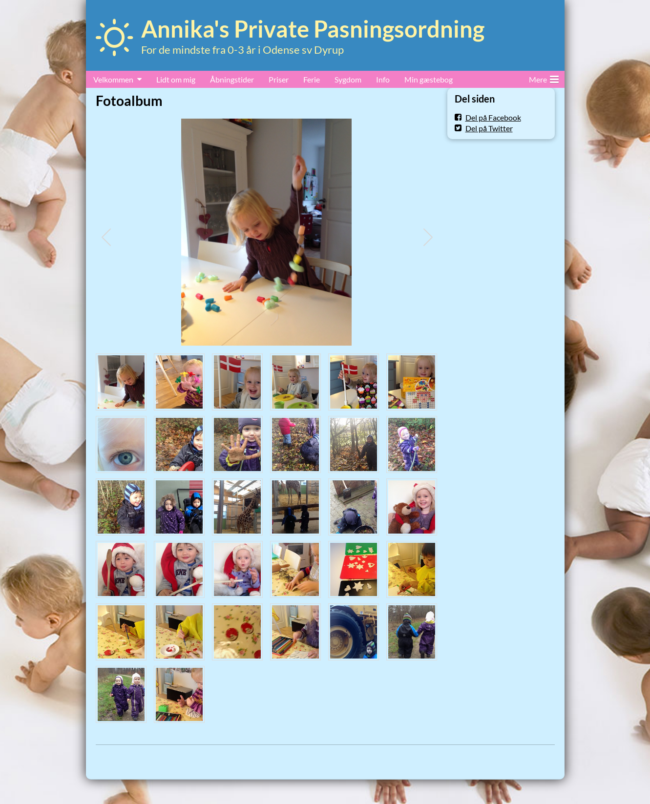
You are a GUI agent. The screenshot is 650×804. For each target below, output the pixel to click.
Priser (279, 79)
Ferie (311, 79)
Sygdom (348, 79)
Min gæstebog (428, 79)
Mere (544, 77)
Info (383, 79)
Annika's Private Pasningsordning (312, 28)
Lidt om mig (175, 79)
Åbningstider (232, 79)
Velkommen (113, 79)
